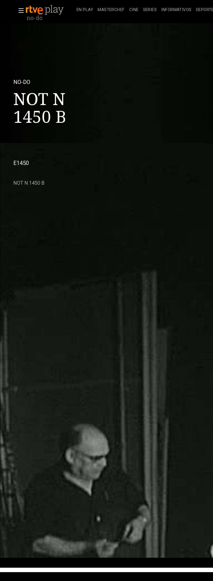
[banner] (50, 10)
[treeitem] (85, 10)
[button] (19, 10)
